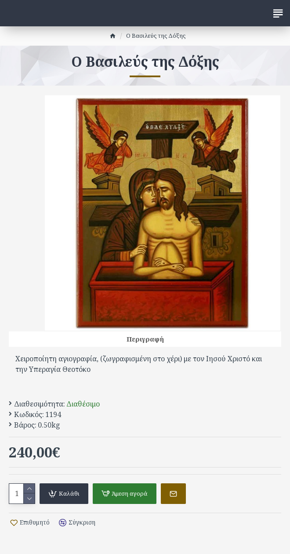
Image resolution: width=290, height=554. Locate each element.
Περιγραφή (145, 339)
